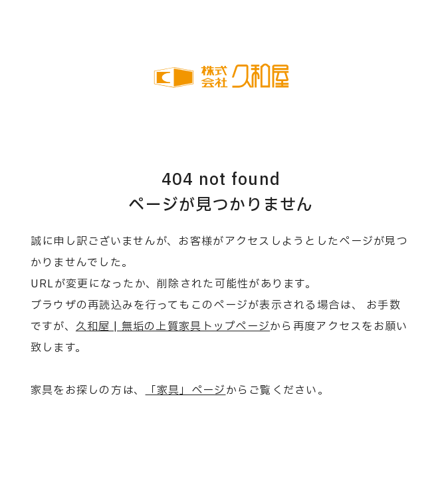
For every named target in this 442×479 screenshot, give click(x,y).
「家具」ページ (186, 391)
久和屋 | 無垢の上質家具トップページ (173, 327)
